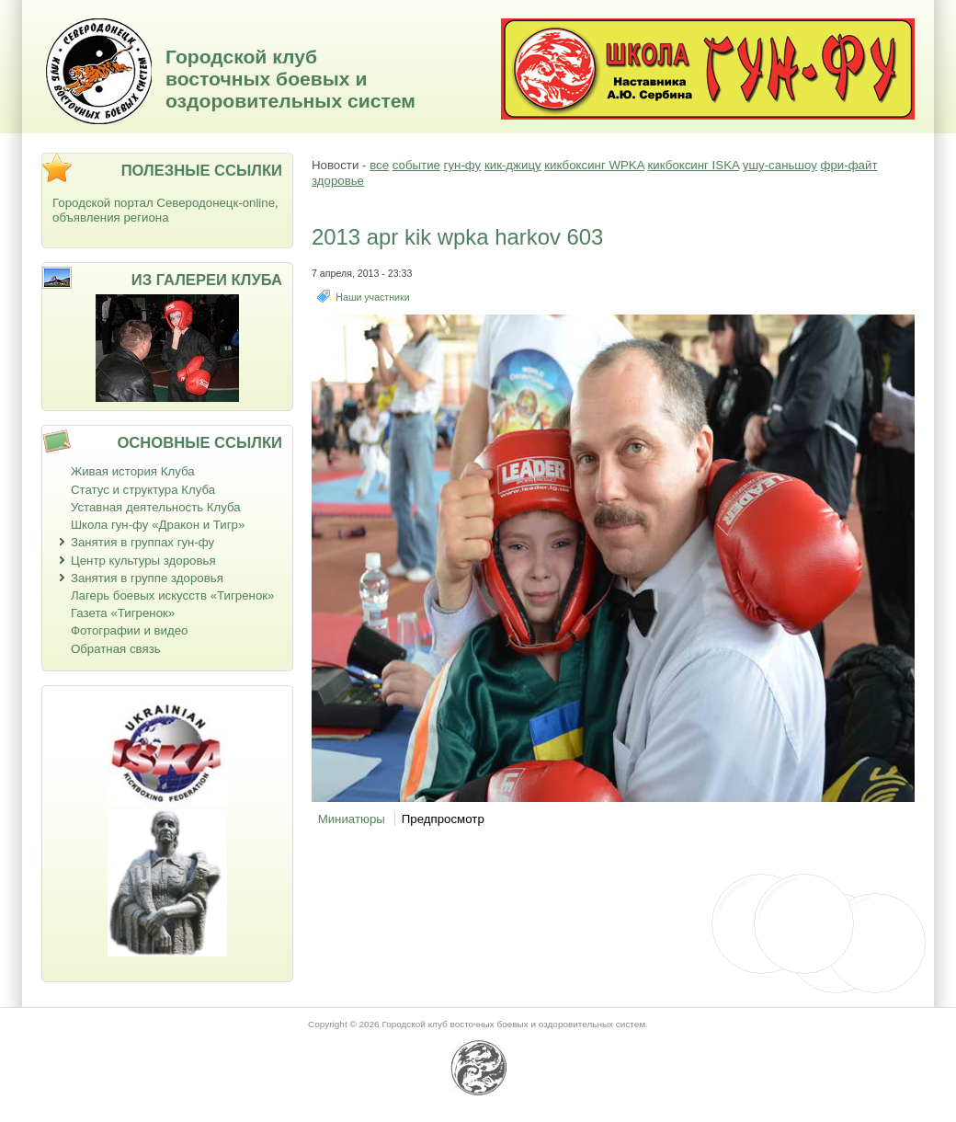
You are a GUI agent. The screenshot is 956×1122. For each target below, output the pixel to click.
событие (416, 165)
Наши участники (372, 297)
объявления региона (110, 217)
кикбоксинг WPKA (593, 165)
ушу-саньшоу (780, 165)
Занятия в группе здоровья (147, 578)
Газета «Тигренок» (123, 613)
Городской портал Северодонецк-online (163, 203)
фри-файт (849, 165)
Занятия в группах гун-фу (142, 542)
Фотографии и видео (129, 630)
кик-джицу (512, 165)
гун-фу (463, 165)
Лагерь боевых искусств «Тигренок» (173, 595)
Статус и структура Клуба (143, 490)
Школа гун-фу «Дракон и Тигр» (158, 525)
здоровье (338, 181)
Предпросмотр (443, 819)
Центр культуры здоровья (143, 560)
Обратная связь (116, 649)
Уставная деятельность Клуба (156, 507)
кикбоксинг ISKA (693, 165)
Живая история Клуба (133, 471)
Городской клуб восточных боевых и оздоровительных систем (290, 78)
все (379, 165)
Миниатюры (351, 819)
